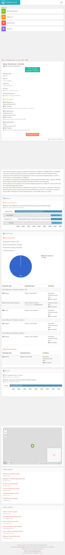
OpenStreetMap (52, 463)
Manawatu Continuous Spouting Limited (14, 479)
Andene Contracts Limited (10, 512)
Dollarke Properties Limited (10, 498)
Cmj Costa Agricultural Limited (11, 488)
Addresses (10, 17)
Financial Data (11, 23)
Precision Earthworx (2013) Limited (12, 526)
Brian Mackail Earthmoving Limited (12, 516)
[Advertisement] (32, 46)
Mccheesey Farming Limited (10, 484)
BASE (26, 60)
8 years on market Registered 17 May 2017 (32, 69)
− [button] (5, 432)
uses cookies (21, 547)
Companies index (10, 60)
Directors (9, 29)
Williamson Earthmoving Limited (11, 536)
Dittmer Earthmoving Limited (10, 521)
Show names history (32, 134)
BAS (23, 60)
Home (3, 60)
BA (19, 60)
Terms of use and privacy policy (32, 551)
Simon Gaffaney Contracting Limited (13, 531)
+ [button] (5, 430)
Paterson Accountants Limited (11, 474)
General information (12, 11)
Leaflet (40, 463)
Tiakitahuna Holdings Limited (11, 493)
